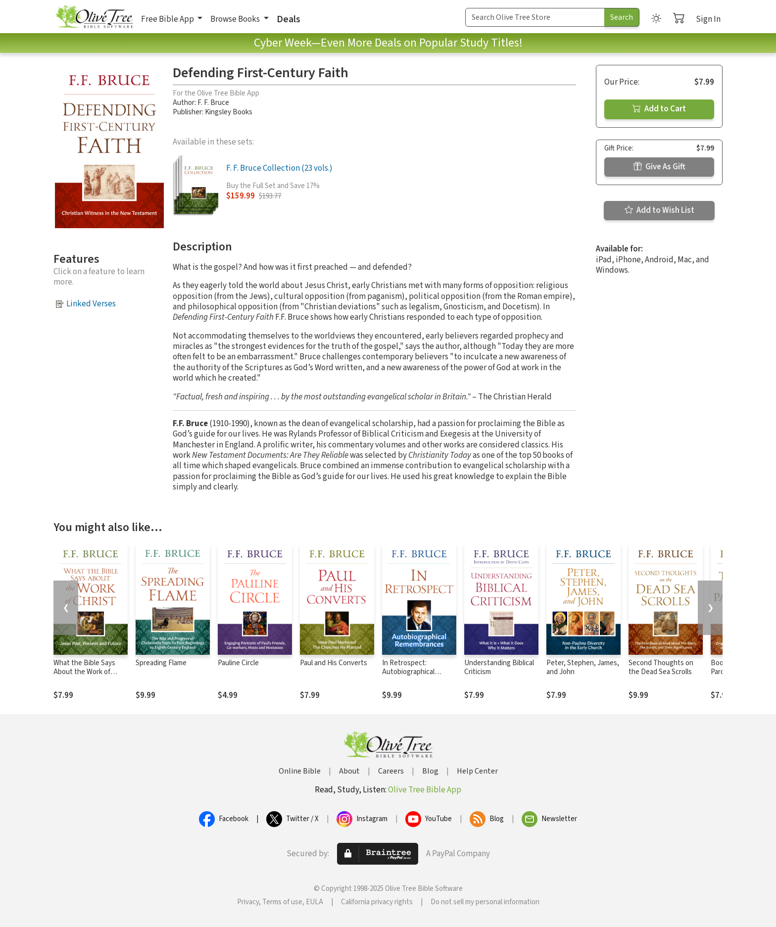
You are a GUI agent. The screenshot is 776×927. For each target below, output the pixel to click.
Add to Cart (659, 109)
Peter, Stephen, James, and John (582, 668)
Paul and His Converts (333, 663)
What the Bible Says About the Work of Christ (84, 672)
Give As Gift (659, 167)
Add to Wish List (659, 210)
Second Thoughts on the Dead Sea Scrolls (661, 668)
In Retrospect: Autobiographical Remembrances (408, 672)
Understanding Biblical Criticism (499, 668)
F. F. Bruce (213, 103)
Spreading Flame (161, 663)
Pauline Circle (238, 663)
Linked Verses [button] (91, 304)
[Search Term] (535, 17)
